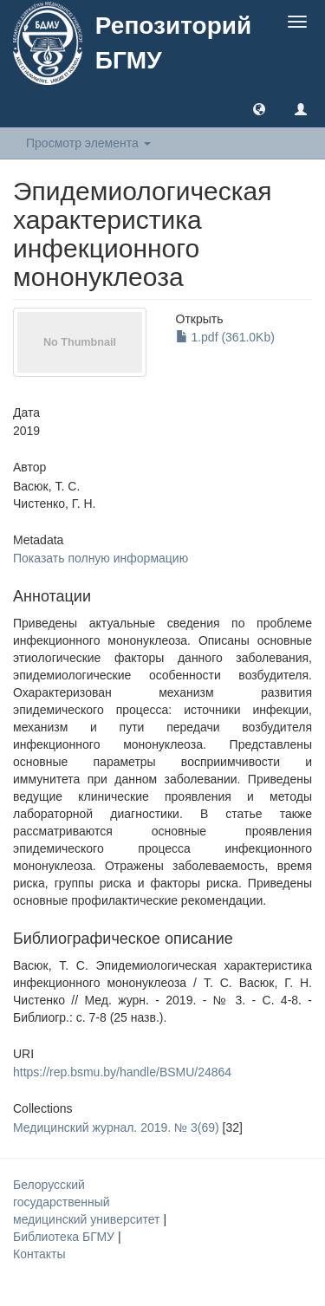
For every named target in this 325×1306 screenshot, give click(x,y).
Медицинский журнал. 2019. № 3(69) (116, 1127)
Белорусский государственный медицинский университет (88, 1202)
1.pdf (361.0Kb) (225, 337)
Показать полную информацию (100, 558)
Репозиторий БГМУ (173, 43)
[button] (259, 108)
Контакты (39, 1254)
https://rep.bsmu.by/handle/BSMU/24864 (122, 1072)
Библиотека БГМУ (65, 1237)
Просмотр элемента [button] (88, 143)
